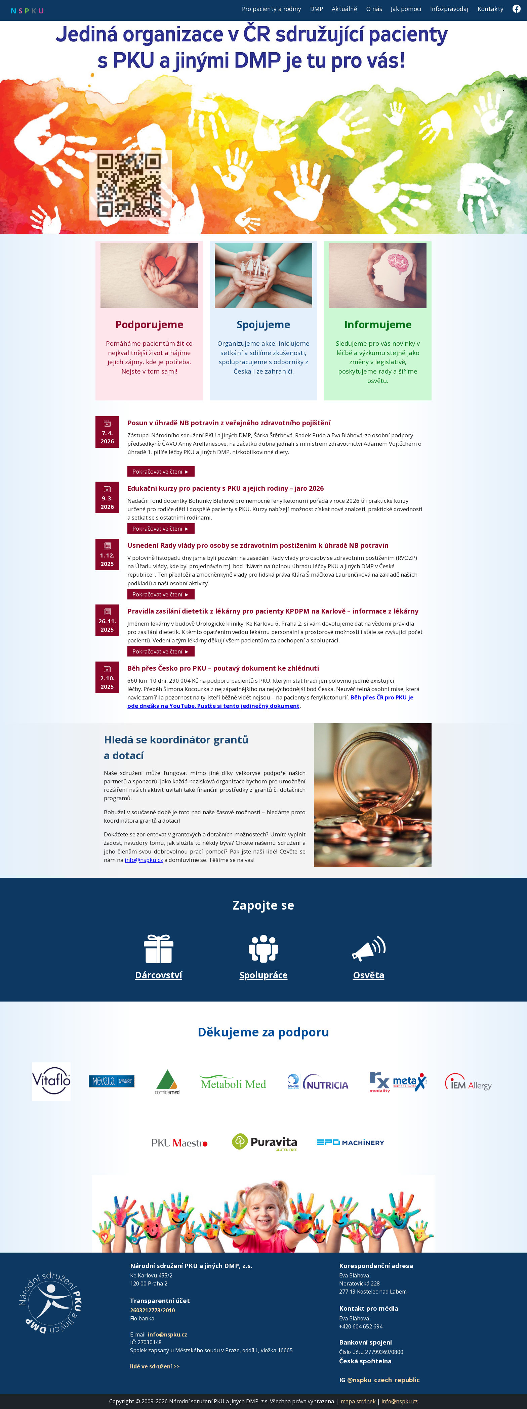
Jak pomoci (406, 9)
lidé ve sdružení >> (154, 1366)
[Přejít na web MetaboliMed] (232, 1081)
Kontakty (490, 9)
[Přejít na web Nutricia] (318, 1081)
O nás (374, 9)
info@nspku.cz (144, 860)
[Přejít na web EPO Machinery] (350, 1141)
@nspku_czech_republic (383, 1379)
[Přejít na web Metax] (398, 1081)
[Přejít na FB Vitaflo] (51, 1081)
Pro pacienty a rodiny (271, 9)
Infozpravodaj (449, 9)
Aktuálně (344, 9)
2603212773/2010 (152, 1310)
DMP (316, 9)
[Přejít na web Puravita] (265, 1141)
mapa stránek (358, 1401)
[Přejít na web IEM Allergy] (468, 1081)
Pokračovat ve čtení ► (161, 471)
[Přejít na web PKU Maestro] (179, 1141)
